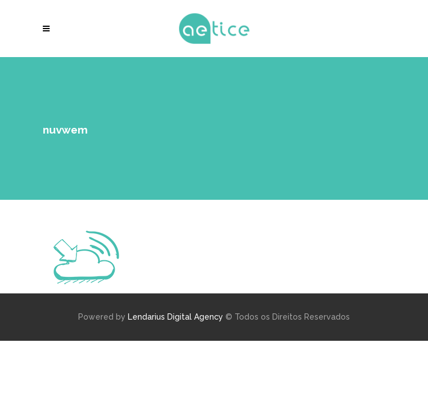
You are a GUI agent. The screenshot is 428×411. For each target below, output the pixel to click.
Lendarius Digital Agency (175, 316)
